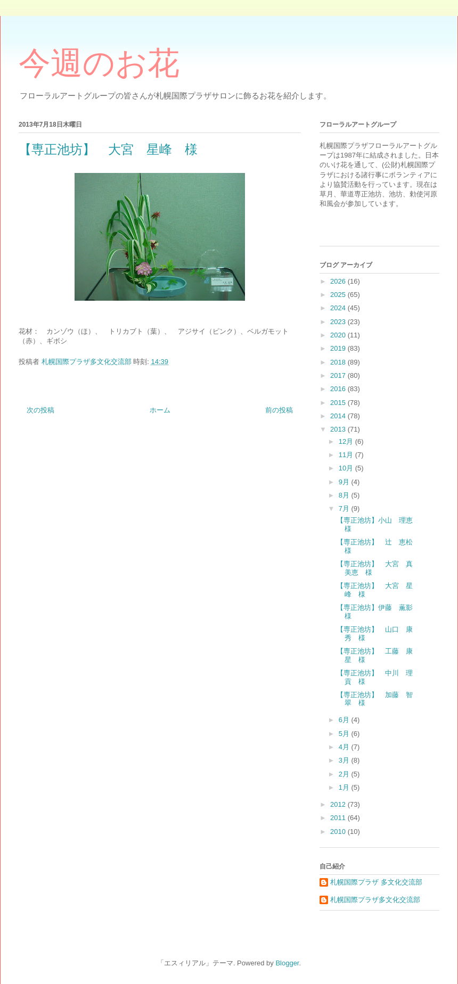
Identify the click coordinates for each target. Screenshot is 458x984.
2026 (339, 281)
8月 (345, 495)
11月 (347, 455)
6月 (345, 720)
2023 (339, 322)
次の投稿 (40, 410)
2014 (339, 416)
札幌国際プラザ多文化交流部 (375, 900)
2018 (339, 362)
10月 (347, 468)
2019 (339, 348)
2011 (339, 818)
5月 (345, 734)
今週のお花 (99, 63)
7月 (345, 508)
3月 (345, 760)
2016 (339, 389)
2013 (339, 429)
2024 (339, 308)
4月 (345, 747)
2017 (339, 375)
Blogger (287, 963)
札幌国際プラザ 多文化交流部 (376, 882)
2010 (339, 832)
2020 (339, 335)
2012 (339, 804)
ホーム (160, 410)
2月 (345, 774)
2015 (339, 403)
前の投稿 (279, 410)
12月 (347, 441)
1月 (345, 787)
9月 (345, 482)
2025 (339, 295)
